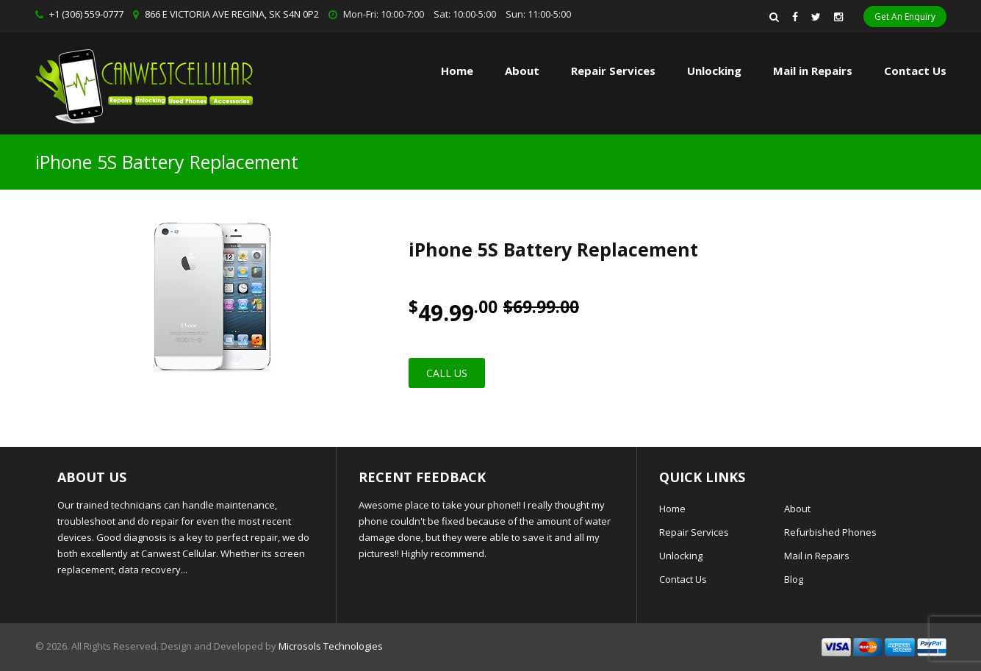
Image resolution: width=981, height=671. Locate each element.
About (522, 70)
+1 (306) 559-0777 (86, 14)
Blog (793, 579)
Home (457, 70)
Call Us (446, 373)
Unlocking (714, 70)
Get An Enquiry (904, 16)
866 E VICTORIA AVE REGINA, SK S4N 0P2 (232, 14)
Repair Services (694, 532)
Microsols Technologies (331, 646)
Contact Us (915, 70)
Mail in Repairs (812, 70)
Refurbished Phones (830, 532)
